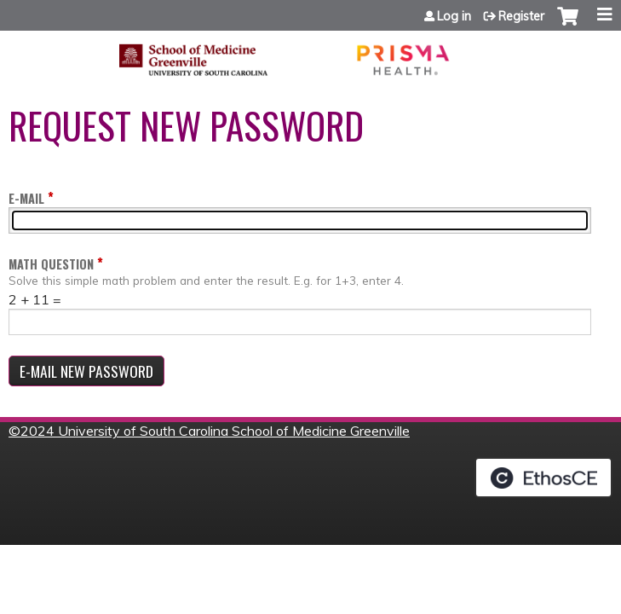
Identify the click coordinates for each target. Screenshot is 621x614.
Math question (51, 264)
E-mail (26, 198)
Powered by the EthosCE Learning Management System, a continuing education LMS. (543, 477)
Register (521, 16)
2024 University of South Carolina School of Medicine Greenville (215, 430)
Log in (454, 16)
